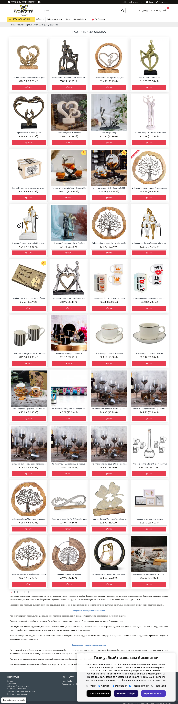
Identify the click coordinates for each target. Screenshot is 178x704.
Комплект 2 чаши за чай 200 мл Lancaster (29, 353)
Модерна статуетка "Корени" (69, 574)
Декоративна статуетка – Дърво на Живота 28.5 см (109, 243)
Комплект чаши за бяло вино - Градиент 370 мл (149, 409)
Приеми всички (153, 693)
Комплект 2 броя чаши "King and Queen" (109, 298)
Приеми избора (126, 693)
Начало (13, 25)
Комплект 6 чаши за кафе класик (69, 353)
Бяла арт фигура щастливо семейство (150, 133)
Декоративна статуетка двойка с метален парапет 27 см (29, 243)
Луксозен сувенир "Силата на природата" (29, 519)
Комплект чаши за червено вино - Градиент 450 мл (69, 464)
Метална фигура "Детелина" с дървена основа (109, 519)
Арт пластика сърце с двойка (29, 133)
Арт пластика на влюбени (149, 77)
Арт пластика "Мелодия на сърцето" (110, 77)
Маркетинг (120, 685)
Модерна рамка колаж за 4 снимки (150, 519)
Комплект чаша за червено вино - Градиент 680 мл (109, 409)
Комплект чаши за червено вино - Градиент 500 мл (109, 464)
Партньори (158, 685)
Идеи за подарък (23, 25)
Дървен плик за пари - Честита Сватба (29, 298)
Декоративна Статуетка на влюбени (69, 243)
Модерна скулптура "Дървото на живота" (29, 574)
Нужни (91, 685)
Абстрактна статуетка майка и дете (29, 77)
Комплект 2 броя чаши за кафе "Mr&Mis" (150, 298)
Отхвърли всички (99, 693)
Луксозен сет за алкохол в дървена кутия (150, 464)
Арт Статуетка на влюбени (69, 133)
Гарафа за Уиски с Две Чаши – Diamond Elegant (69, 188)
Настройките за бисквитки (14, 700)
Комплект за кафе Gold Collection (109, 353)
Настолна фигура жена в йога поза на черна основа (109, 574)
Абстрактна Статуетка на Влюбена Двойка (69, 77)
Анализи (104, 685)
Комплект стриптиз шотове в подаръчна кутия (69, 409)
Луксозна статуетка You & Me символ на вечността (69, 519)
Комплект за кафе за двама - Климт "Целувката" (29, 409)
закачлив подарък (80, 635)
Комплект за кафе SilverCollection (150, 353)
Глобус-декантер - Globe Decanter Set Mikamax (109, 188)
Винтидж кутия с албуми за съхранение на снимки (29, 188)
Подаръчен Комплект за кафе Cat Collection (149, 574)
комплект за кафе (40, 629)
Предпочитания (139, 685)
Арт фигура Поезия (109, 133)
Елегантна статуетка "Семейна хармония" (69, 298)
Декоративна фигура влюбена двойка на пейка (149, 243)
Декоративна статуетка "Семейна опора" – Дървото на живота (149, 188)
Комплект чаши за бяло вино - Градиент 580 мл (29, 464)
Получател (35, 25)
